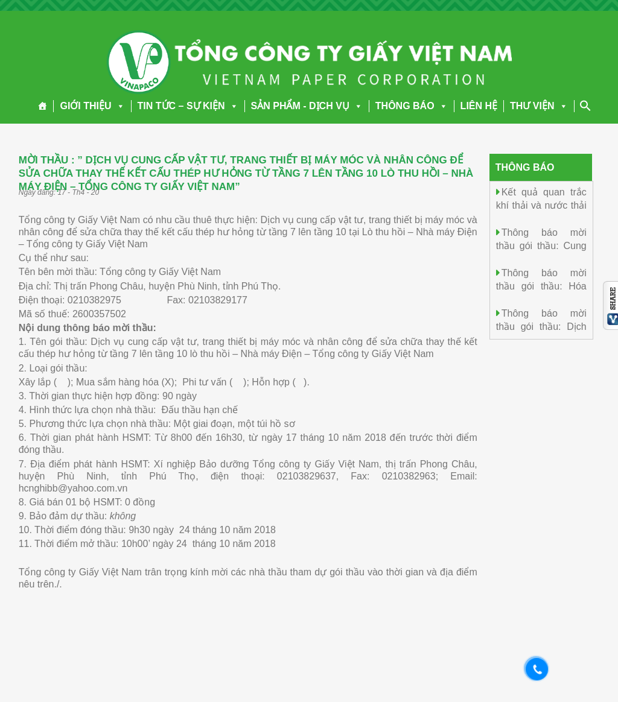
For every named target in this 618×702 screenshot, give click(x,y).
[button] (118, 106)
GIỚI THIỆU (92, 106)
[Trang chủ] (42, 106)
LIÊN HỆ (478, 106)
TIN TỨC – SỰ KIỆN (188, 106)
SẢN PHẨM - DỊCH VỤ (307, 106)
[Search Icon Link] (585, 106)
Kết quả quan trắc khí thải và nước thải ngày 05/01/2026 (541, 205)
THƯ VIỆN (538, 106)
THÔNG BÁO (411, 106)
